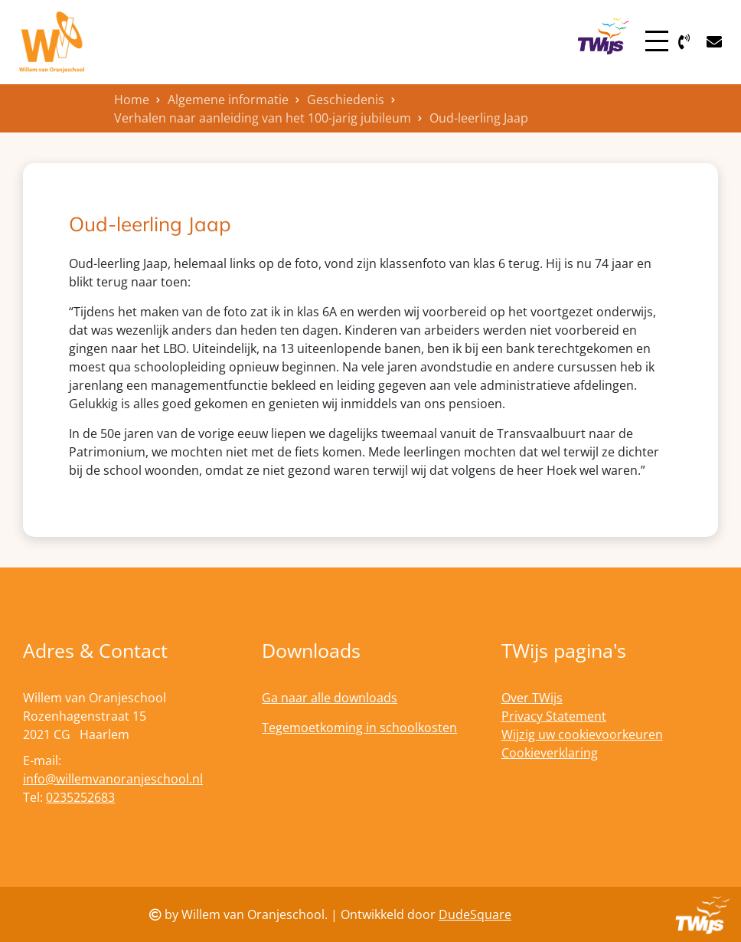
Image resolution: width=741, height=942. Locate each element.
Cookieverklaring (549, 752)
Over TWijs (532, 697)
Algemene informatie (228, 99)
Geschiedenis (345, 99)
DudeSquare (475, 914)
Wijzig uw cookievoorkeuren (582, 734)
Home (131, 99)
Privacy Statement (553, 716)
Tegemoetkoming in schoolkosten (359, 727)
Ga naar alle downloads (329, 697)
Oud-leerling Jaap (478, 118)
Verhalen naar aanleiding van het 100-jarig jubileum (262, 118)
